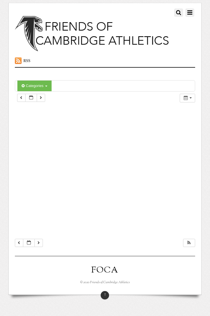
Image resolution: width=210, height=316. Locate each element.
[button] (189, 243)
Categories (34, 86)
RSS (26, 61)
